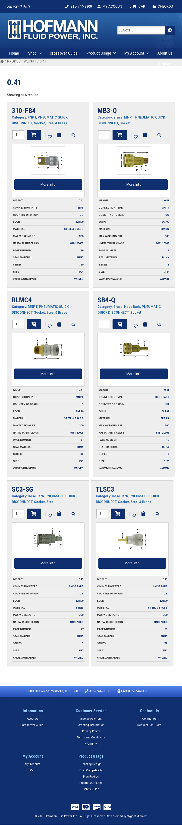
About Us (165, 53)
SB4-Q (106, 300)
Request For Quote (149, 725)
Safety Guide (91, 789)
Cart (32, 770)
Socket (39, 123)
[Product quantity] (18, 135)
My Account (134, 53)
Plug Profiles (91, 776)
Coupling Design (91, 764)
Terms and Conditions (91, 737)
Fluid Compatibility (91, 770)
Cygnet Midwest (137, 816)
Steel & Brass (57, 123)
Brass (117, 117)
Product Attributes (91, 782)
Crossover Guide (64, 53)
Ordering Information (91, 725)
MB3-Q (107, 110)
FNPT (32, 117)
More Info (48, 184)
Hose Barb (132, 307)
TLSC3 (105, 489)
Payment (165, 64)
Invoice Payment (91, 718)
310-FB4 (24, 110)
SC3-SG (22, 489)
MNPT (129, 117)
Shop (32, 53)
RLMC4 (22, 300)
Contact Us (18, 64)
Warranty (91, 743)
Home (14, 53)
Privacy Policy (91, 731)
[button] (49, 136)
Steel (50, 502)
